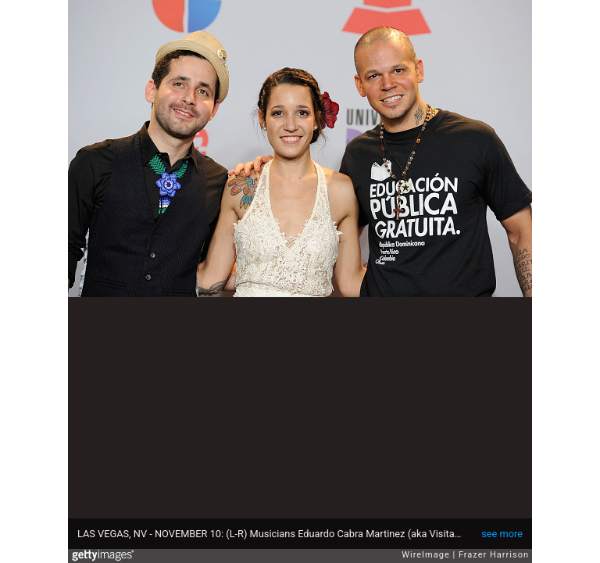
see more (502, 534)
